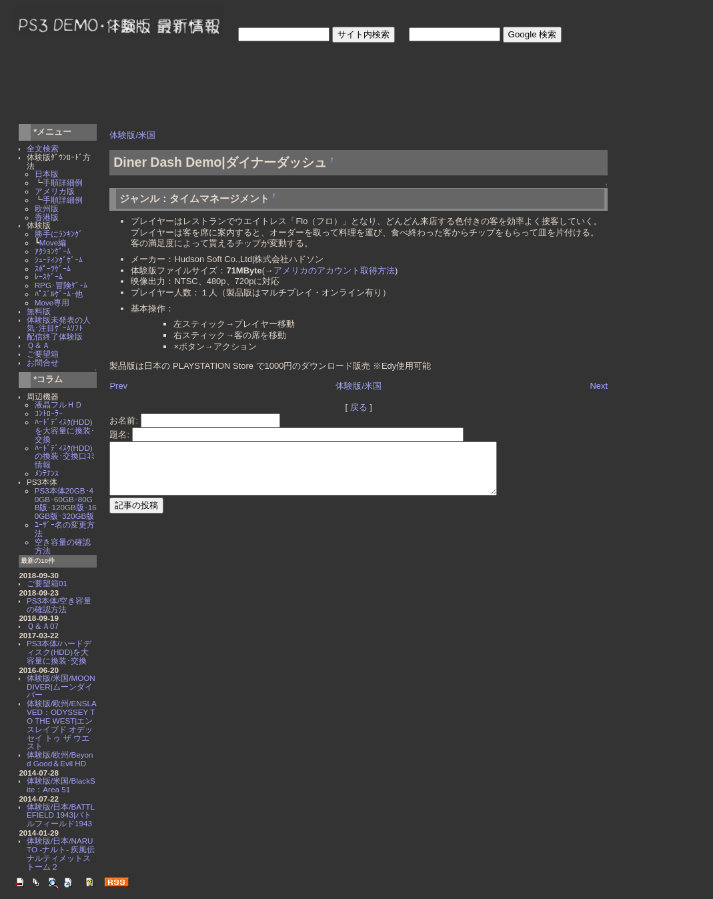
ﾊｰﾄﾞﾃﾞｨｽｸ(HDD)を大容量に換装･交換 (65, 430)
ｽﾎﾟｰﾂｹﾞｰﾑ (53, 268)
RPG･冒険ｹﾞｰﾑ (61, 285)
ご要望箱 (43, 353)
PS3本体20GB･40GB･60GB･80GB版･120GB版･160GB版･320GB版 (66, 503)
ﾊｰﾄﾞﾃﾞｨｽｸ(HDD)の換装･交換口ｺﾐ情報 (65, 456)
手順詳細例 (63, 182)
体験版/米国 (132, 135)
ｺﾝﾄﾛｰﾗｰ (49, 413)
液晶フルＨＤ (59, 404)
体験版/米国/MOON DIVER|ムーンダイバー (61, 687)
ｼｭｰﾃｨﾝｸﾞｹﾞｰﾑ (59, 259)
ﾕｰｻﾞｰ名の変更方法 (65, 529)
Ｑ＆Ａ (38, 345)
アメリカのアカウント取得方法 (334, 270)
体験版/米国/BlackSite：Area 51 (61, 785)
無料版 (39, 311)
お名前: (124, 420)
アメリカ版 (55, 191)
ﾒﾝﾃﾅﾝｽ (47, 473)
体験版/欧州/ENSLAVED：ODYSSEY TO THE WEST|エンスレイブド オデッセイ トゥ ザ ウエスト (62, 724)
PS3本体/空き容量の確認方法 (59, 605)
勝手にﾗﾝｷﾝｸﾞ (59, 233)
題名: (120, 434)
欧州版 (47, 208)
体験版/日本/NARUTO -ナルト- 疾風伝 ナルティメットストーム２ (65, 853)
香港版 (47, 217)
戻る (359, 407)
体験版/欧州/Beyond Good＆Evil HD (60, 759)
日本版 (47, 173)
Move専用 (52, 302)
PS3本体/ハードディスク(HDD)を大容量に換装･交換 (59, 652)
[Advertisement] (259, 85)
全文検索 (43, 148)
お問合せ (43, 362)
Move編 (53, 242)
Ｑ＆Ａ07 (43, 626)
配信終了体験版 (55, 336)
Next (599, 386)
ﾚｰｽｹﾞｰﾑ (49, 276)
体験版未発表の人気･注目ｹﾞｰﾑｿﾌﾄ (59, 324)
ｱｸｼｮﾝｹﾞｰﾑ (53, 251)
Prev (118, 386)
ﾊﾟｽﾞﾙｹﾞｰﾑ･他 (59, 293)
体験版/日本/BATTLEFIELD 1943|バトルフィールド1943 (61, 815)
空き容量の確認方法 (63, 546)
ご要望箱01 (47, 583)
